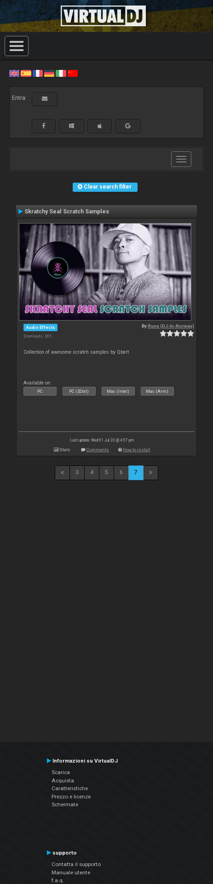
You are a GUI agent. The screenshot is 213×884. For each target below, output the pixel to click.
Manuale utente (71, 872)
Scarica (61, 772)
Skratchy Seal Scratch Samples (66, 211)
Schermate (65, 804)
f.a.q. (58, 880)
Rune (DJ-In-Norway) (171, 325)
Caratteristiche (70, 788)
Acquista (63, 780)
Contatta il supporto (76, 864)
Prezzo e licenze (71, 796)
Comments (97, 449)
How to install (136, 449)
